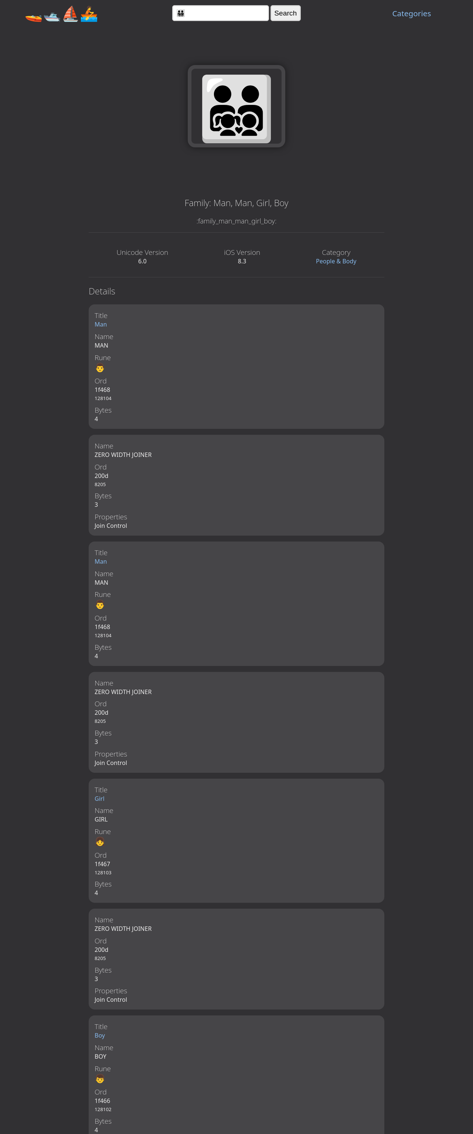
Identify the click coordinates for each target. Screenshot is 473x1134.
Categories (411, 13)
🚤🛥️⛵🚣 (61, 13)
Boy (100, 1039)
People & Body (336, 261)
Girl (100, 801)
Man (101, 324)
